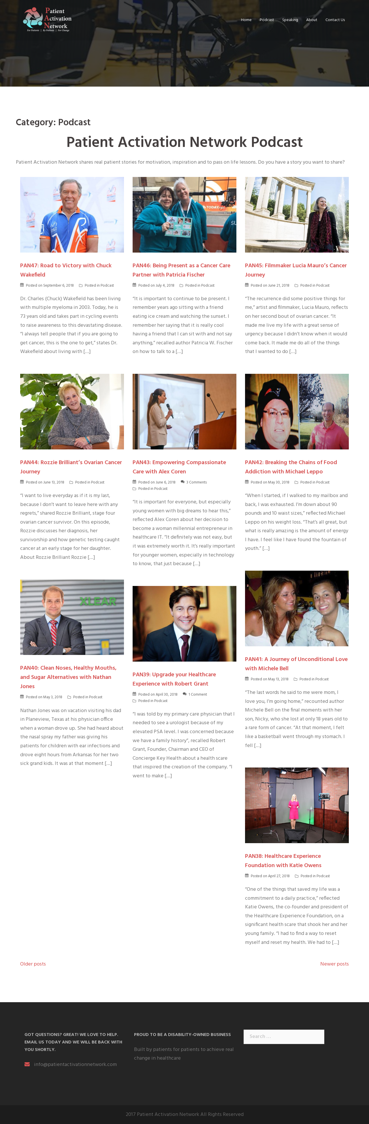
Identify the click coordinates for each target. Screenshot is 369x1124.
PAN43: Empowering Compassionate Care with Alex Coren (179, 467)
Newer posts (334, 964)
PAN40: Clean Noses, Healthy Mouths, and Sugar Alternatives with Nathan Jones (68, 677)
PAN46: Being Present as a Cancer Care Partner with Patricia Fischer (181, 270)
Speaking (290, 20)
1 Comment (198, 695)
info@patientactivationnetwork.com (75, 1064)
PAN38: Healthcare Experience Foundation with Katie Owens (283, 861)
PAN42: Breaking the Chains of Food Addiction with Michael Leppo (291, 467)
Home (246, 20)
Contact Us (335, 20)
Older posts (33, 964)
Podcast (267, 20)
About (311, 20)
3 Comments (197, 482)
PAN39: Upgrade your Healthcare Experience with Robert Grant (174, 679)
